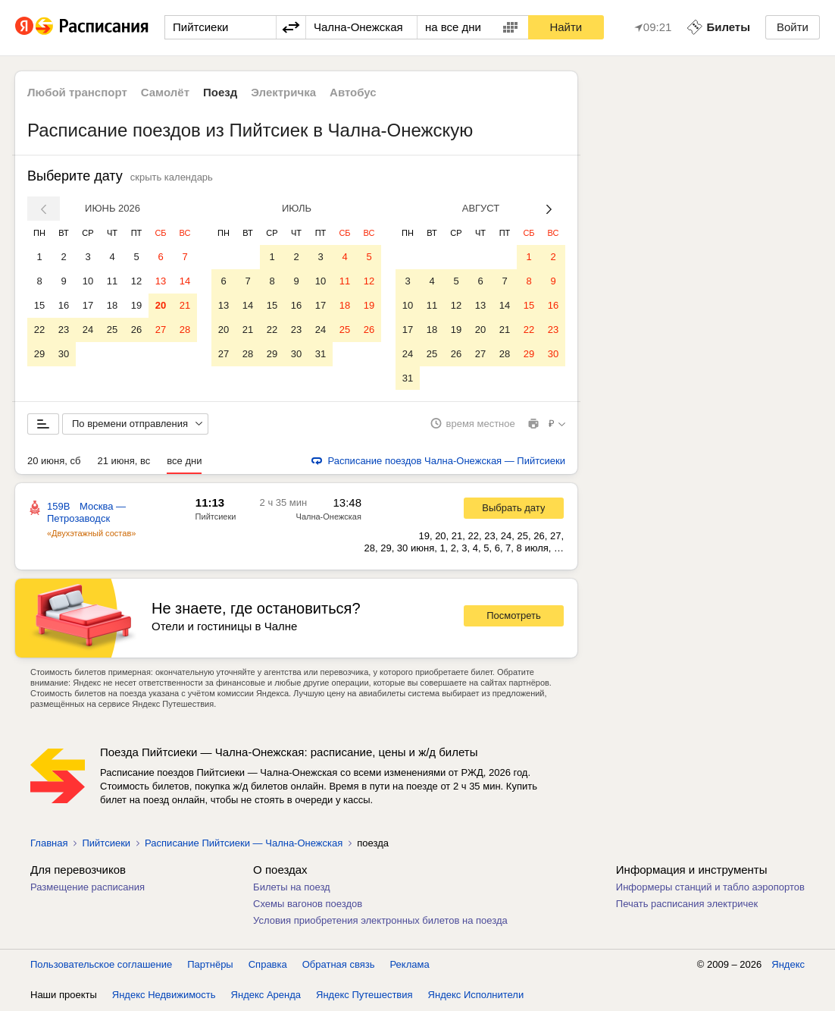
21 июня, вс (123, 461)
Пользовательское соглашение (101, 965)
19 (136, 305)
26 (136, 329)
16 (63, 305)
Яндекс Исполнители (476, 995)
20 (160, 305)
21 (185, 305)
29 (39, 354)
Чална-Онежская (328, 517)
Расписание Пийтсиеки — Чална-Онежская (243, 843)
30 (63, 354)
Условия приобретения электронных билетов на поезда (380, 921)
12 (136, 281)
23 (63, 329)
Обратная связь (338, 965)
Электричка (283, 92)
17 (88, 305)
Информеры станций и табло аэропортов (710, 887)
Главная (48, 843)
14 (185, 281)
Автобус (353, 92)
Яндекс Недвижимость (164, 995)
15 (39, 305)
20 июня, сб (53, 461)
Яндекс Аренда (266, 995)
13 (160, 281)
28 (185, 329)
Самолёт (165, 92)
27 (160, 329)
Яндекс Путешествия (364, 995)
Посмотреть (513, 617)
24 (88, 329)
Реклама (410, 965)
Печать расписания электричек (687, 904)
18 (112, 305)
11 (112, 281)
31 (320, 354)
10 (88, 281)
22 (39, 329)
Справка (268, 965)
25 (112, 329)
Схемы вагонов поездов (307, 904)
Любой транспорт (77, 92)
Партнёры (210, 965)
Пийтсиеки (215, 517)
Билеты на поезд (291, 887)
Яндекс (788, 965)
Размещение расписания (87, 887)
